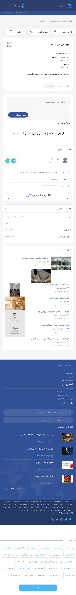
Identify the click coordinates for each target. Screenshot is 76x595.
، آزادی (44, 261)
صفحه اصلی (69, 373)
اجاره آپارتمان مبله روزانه (59, 298)
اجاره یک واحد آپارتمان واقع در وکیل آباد (53, 311)
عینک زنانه (33, 548)
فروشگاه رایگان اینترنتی (48, 561)
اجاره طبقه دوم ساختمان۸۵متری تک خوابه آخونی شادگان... (46, 338)
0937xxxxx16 (53, 179)
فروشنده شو (33, 561)
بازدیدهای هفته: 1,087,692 (65, 392)
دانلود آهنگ (69, 376)
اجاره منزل (50, 86)
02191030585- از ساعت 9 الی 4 (50, 420)
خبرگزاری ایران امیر (67, 380)
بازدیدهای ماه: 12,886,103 (65, 395)
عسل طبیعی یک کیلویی (67, 561)
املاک (65, 21)
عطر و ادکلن (70, 548)
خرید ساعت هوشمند (67, 568)
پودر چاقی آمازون (27, 555)
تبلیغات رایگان (69, 555)
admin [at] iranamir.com (47, 412)
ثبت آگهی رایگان (38, 587)
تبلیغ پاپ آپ (21, 561)
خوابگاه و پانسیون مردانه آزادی (57, 284)
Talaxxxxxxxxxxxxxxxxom (49, 186)
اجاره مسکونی (55, 21)
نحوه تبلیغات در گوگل (44, 462)
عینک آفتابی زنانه (20, 548)
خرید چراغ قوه (42, 575)
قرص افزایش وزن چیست (43, 476)
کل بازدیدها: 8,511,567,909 (65, 399)
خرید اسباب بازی (46, 548)
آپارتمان (43, 21)
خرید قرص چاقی (38, 568)
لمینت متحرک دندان (23, 568)
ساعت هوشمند (52, 568)
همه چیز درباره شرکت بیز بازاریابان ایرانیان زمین (35, 434)
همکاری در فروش (55, 575)
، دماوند (63, 301)
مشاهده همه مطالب (11, 488)
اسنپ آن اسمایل (41, 555)
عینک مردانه (7, 548)
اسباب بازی (58, 548)
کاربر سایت (54, 158)
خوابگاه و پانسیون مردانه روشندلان (35, 258)
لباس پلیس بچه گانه (15, 575)
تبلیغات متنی (69, 540)
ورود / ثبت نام (14, 5)
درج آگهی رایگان (56, 555)
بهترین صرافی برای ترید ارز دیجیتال (39, 448)
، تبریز (61, 329)
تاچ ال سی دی (69, 575)
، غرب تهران (62, 288)
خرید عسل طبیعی (7, 568)
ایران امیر (55, 513)
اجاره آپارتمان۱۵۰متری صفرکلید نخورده (54, 325)
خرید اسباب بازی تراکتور (10, 555)
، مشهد (61, 315)
